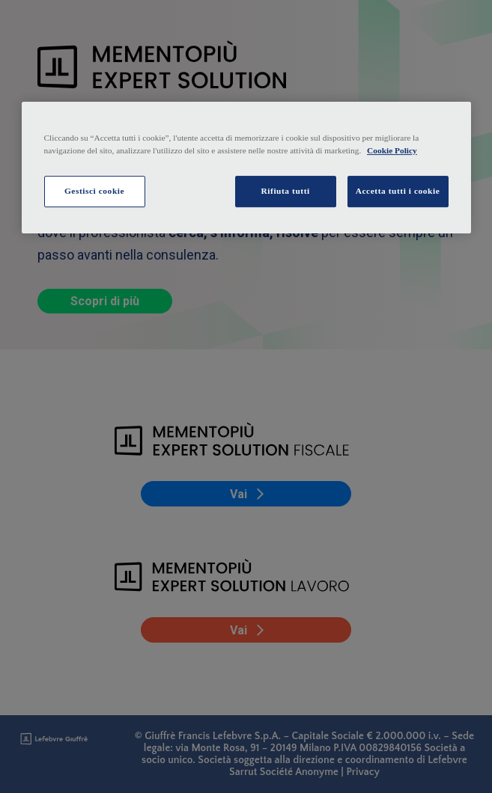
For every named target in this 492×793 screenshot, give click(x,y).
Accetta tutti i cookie (398, 190)
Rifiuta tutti (285, 190)
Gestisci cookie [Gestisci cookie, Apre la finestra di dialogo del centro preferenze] (94, 190)
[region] (246, 167)
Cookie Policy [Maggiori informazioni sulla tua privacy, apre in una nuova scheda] (392, 150)
